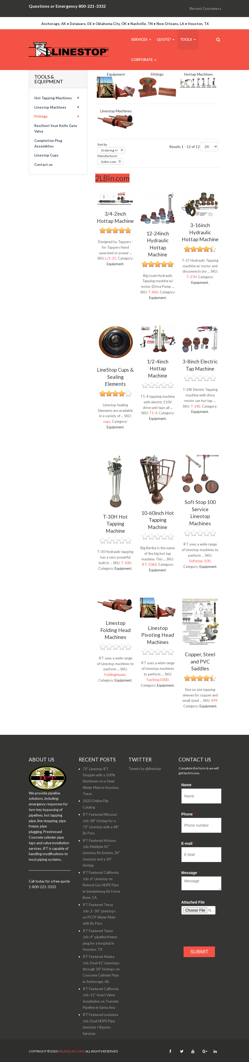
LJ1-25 (110, 258)
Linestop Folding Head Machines (115, 630)
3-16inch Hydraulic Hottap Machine (200, 232)
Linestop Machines (116, 111)
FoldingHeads (115, 675)
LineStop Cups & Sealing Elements (115, 377)
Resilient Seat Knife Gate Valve (55, 128)
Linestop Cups (46, 155)
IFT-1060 (149, 564)
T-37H (191, 277)
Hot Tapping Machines (53, 98)
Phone (188, 814)
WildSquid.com (71, 1051)
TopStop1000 (157, 680)
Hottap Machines (198, 74)
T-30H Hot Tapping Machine (115, 524)
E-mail (188, 843)
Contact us (43, 164)
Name (186, 785)
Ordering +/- (109, 150)
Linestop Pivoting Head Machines (157, 635)
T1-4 (153, 413)
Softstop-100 (199, 561)
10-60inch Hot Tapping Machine (157, 520)
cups (106, 421)
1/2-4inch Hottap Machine (157, 368)
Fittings (157, 74)
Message (190, 873)
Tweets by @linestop (144, 768)
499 (214, 700)
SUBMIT (199, 951)
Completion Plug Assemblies (48, 143)
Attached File (193, 902)
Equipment (116, 74)
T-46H (153, 292)
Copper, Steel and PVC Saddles (200, 661)
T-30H (126, 563)
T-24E (195, 406)
